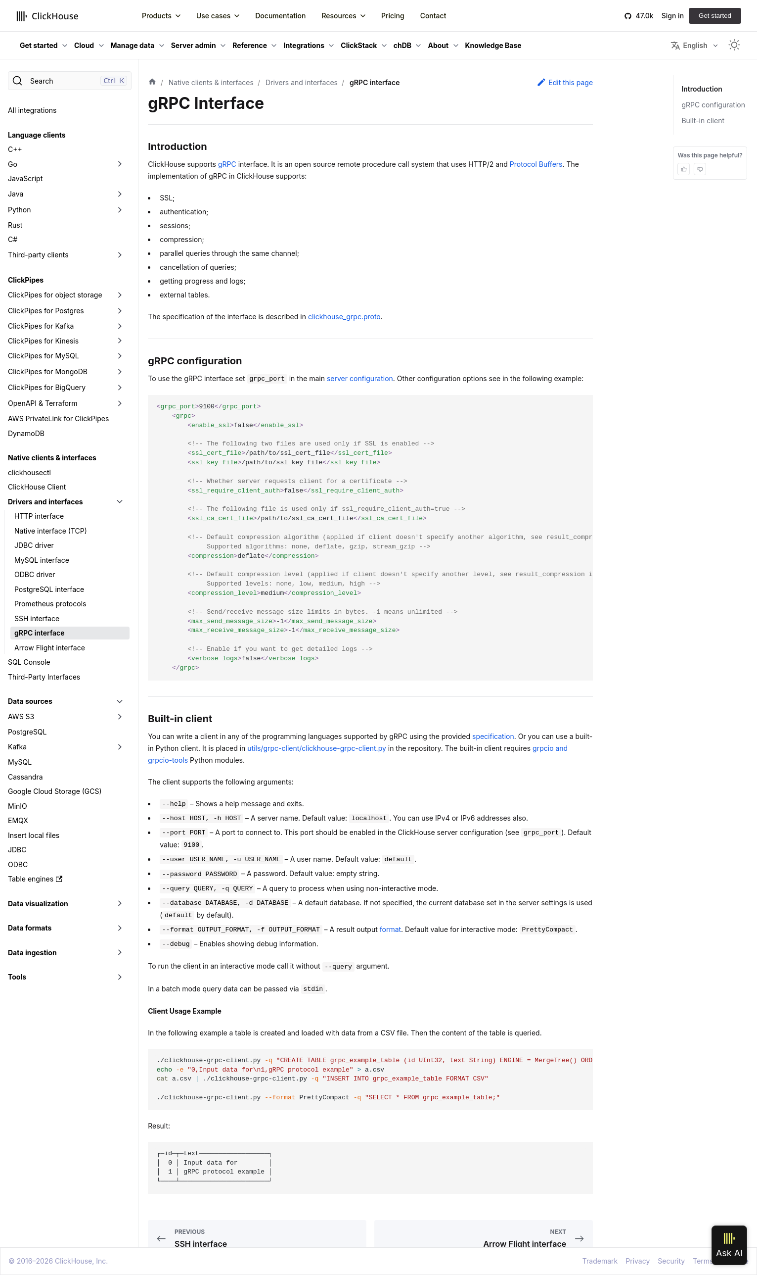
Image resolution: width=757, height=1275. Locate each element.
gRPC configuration (713, 104)
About (438, 45)
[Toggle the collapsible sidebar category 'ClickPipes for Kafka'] (120, 326)
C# (12, 239)
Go (12, 164)
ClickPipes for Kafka (41, 326)
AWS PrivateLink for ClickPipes (58, 418)
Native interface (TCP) (50, 531)
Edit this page (564, 82)
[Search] (70, 80)
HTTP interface (39, 516)
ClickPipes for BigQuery (47, 387)
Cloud (84, 45)
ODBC (18, 864)
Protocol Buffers (536, 164)
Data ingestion (32, 952)
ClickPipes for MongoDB (48, 371)
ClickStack (359, 45)
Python (19, 209)
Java (15, 194)
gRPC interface (39, 633)
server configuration (360, 378)
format (390, 929)
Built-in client (702, 120)
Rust (15, 225)
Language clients (37, 135)
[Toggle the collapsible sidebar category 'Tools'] (120, 977)
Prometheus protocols (50, 603)
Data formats (29, 928)
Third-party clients (38, 254)
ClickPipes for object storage (55, 295)
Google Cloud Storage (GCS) (55, 791)
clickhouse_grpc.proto (344, 316)
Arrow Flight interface (49, 647)
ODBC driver (34, 574)
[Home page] (152, 83)
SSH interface (36, 618)
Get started (715, 15)
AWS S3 (21, 716)
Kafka (17, 746)
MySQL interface (41, 560)
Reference (249, 45)
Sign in (673, 15)
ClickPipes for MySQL (43, 355)
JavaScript (25, 178)
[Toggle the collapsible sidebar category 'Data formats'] (120, 928)
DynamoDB (26, 433)
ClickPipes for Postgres (46, 310)
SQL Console (29, 662)
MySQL (20, 762)
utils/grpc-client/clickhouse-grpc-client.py (316, 748)
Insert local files (33, 835)
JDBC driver (34, 545)
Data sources (30, 701)
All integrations (32, 110)
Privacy (637, 1261)
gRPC (227, 164)
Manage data (133, 45)
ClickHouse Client (37, 487)
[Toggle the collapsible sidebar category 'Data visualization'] (120, 903)
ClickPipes (26, 280)
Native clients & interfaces (52, 457)
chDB (402, 45)
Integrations (303, 45)
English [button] (688, 45)
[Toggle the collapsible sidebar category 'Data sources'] (120, 701)
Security (671, 1261)
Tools (17, 977)
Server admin (193, 45)
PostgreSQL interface (49, 589)
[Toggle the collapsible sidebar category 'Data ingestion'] (120, 952)
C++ (15, 149)
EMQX (18, 820)
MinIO (17, 806)
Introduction (701, 89)
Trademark (600, 1261)
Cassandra (25, 777)
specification (493, 736)
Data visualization (38, 903)
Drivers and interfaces (45, 501)
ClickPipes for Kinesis (43, 341)
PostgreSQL (27, 732)
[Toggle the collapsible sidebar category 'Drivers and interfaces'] (120, 501)
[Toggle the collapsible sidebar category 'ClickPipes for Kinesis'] (120, 341)
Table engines (35, 879)
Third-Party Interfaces (44, 677)
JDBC (17, 849)
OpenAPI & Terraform (43, 403)
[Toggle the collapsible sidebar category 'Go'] (120, 164)
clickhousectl (29, 472)
